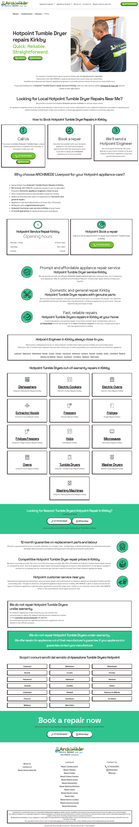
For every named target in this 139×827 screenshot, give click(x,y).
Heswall (92, 353)
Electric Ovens (112, 387)
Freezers (70, 413)
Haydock (84, 353)
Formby (58, 353)
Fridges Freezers (27, 439)
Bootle (45, 353)
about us (77, 4)
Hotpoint (38, 14)
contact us (86, 4)
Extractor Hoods (27, 413)
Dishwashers (27, 387)
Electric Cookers (69, 387)
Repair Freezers (69, 770)
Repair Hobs (69, 796)
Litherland (114, 353)
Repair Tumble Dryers (69, 766)
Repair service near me (102, 4)
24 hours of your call (109, 85)
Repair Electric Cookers (69, 799)
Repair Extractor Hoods (69, 803)
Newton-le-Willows (48, 357)
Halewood (76, 353)
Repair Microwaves (69, 806)
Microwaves (112, 439)
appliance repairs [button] (47, 4)
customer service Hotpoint (26, 618)
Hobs (69, 439)
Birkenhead (36, 353)
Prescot (60, 357)
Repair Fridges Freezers (69, 776)
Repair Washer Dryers (69, 779)
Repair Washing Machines (70, 786)
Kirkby (106, 353)
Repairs (16, 14)
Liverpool (18, 353)
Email (111, 773)
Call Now (20, 58)
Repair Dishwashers (69, 783)
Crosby (51, 353)
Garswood (67, 353)
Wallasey (85, 357)
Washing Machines (69, 490)
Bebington (27, 353)
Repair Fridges (69, 773)
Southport (68, 357)
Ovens (27, 465)
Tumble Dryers (26, 14)
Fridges (112, 413)
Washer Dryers (112, 465)
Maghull (122, 353)
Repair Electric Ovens (69, 793)
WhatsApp (35, 58)
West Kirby (94, 357)
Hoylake (99, 353)
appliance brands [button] (64, 4)
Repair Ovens (69, 789)
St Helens (77, 357)
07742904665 (129, 4)
